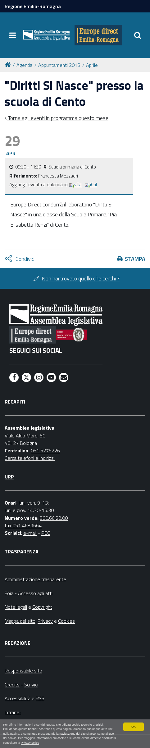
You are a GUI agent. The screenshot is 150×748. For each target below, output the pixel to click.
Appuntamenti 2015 (59, 65)
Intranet (13, 712)
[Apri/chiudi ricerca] (137, 35)
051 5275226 (45, 450)
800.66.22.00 (54, 518)
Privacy (45, 621)
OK (133, 726)
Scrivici (31, 684)
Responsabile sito (23, 670)
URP (9, 476)
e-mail (30, 533)
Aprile (92, 65)
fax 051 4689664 (23, 525)
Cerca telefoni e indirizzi (30, 458)
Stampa (135, 259)
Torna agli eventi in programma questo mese (57, 118)
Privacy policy (30, 742)
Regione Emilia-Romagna (33, 6)
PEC (45, 533)
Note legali (16, 607)
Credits (12, 684)
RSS (40, 698)
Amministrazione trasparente (35, 579)
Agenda (24, 65)
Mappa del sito (20, 621)
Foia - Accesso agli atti (28, 593)
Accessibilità (17, 698)
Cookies (66, 621)
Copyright (42, 607)
